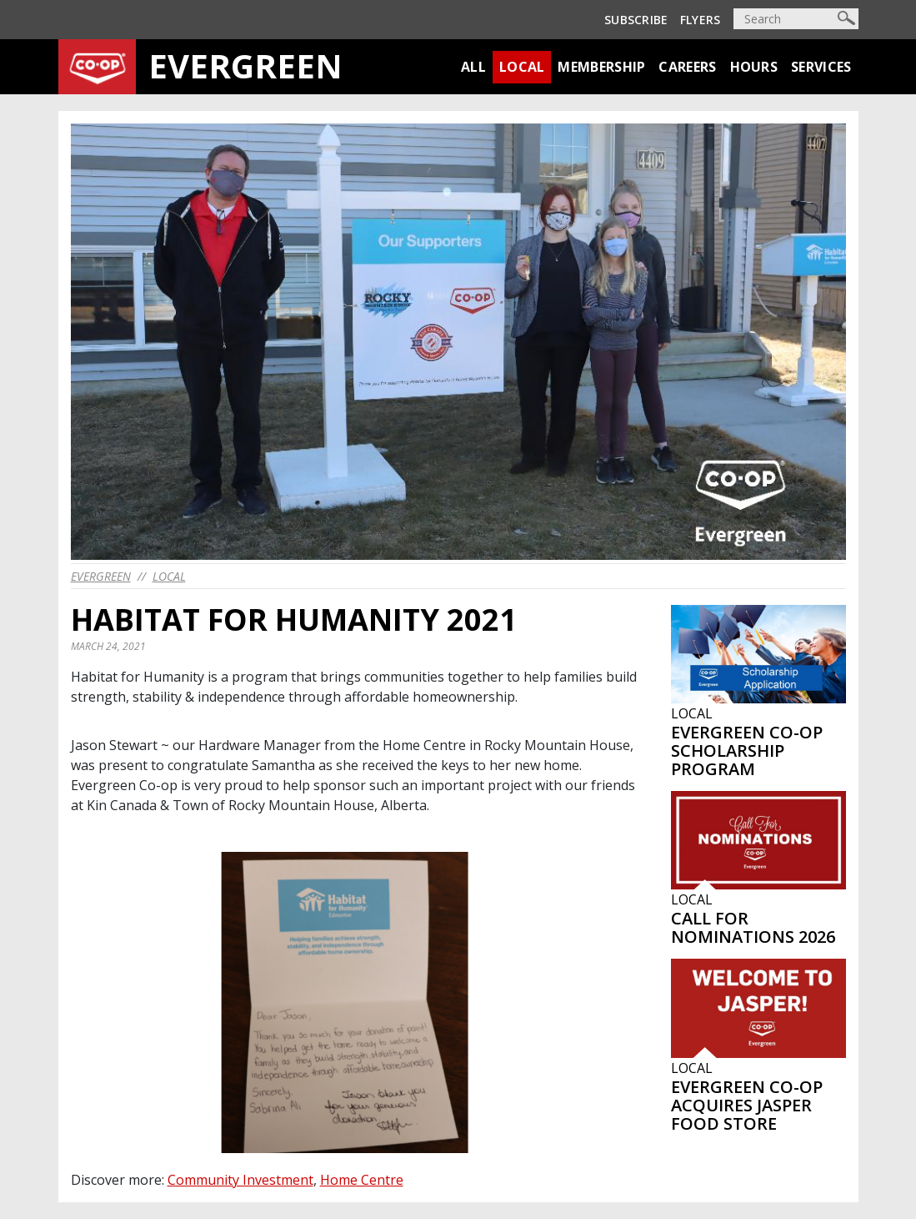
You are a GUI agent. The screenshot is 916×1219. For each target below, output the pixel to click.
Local (522, 67)
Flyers (700, 20)
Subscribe (636, 20)
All (473, 67)
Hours (754, 67)
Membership (601, 67)
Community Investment (240, 1180)
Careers (687, 67)
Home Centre (361, 1180)
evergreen (101, 576)
